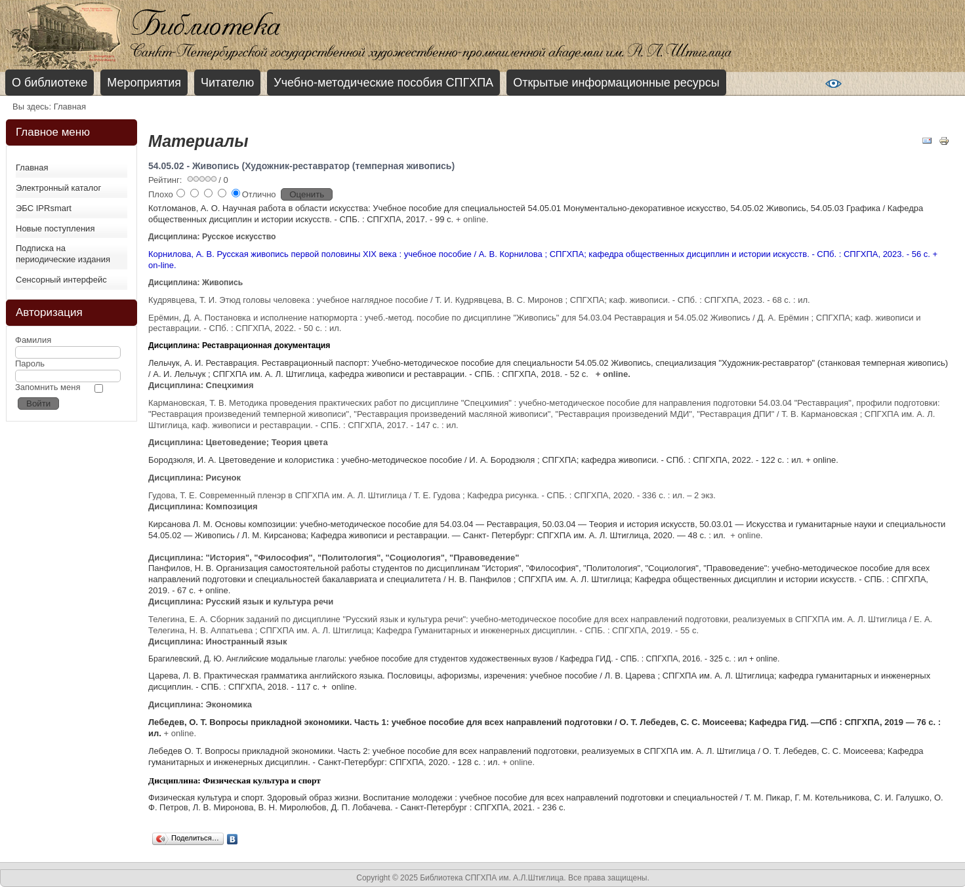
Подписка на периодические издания (63, 253)
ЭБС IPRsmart (44, 208)
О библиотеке (49, 82)
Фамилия (33, 340)
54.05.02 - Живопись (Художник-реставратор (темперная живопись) (301, 166)
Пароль (30, 363)
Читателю (227, 82)
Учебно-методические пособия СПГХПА (383, 82)
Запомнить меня (47, 387)
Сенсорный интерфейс (61, 280)
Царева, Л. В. (175, 675)
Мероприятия (144, 82)
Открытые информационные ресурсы (616, 82)
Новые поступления (55, 228)
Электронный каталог (58, 188)
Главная (32, 167)
